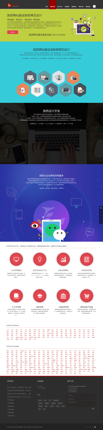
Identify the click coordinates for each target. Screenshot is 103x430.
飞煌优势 (67, 6)
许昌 (12, 356)
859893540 (73, 391)
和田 (84, 364)
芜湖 (62, 337)
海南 (44, 373)
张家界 (93, 337)
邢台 (75, 331)
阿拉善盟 (53, 371)
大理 (12, 358)
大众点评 (52, 406)
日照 (57, 360)
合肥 (35, 352)
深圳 (44, 330)
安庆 (75, 352)
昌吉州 (84, 365)
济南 (93, 331)
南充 (21, 333)
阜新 (30, 365)
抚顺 (48, 364)
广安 (88, 335)
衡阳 (62, 331)
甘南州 (39, 369)
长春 (35, 331)
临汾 (93, 354)
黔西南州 (53, 360)
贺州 (93, 364)
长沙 (80, 331)
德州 (30, 333)
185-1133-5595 (73, 388)
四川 (53, 373)
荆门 (39, 360)
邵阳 (62, 351)
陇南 (8, 362)
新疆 (75, 373)
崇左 (88, 364)
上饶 (75, 351)
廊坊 (80, 354)
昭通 (84, 352)
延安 (75, 337)
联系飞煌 (81, 6)
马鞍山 (8, 339)
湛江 (84, 331)
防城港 (17, 369)
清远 (66, 356)
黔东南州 (89, 356)
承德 (93, 356)
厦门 (80, 335)
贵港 (21, 356)
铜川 (21, 369)
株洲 (44, 356)
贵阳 (30, 335)
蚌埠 (93, 335)
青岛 (75, 330)
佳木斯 (17, 362)
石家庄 (48, 330)
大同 (44, 358)
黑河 (53, 365)
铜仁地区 (85, 358)
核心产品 (59, 6)
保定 (30, 351)
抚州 (44, 335)
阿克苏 (84, 362)
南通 (53, 331)
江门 (17, 335)
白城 (80, 364)
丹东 (62, 362)
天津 (12, 330)
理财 (63, 406)
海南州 (17, 371)
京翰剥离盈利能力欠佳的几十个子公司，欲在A (18, 397)
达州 (39, 333)
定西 (71, 360)
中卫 (80, 367)
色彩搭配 (53, 403)
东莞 (12, 331)
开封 (88, 333)
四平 (21, 358)
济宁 (26, 331)
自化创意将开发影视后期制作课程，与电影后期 (19, 390)
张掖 (21, 339)
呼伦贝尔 (22, 362)
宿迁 (84, 333)
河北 (66, 371)
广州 (8, 330)
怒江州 (71, 369)
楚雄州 (75, 360)
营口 (75, 362)
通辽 (75, 358)
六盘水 (35, 337)
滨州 (53, 356)
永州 (88, 352)
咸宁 (57, 362)
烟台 (88, 331)
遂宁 (62, 358)
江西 (21, 373)
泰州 (39, 354)
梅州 (17, 356)
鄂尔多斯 (13, 365)
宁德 (48, 360)
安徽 (66, 373)
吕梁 (62, 356)
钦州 (88, 358)
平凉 (71, 364)
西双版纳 (67, 367)
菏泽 (44, 351)
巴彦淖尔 (22, 351)
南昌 (57, 333)
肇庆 (39, 356)
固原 (39, 367)
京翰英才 (60, 403)
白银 (48, 365)
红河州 (66, 354)
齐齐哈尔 (49, 333)
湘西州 (26, 362)
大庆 (26, 337)
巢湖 (48, 335)
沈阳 (21, 331)
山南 (35, 371)
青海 (88, 371)
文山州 (84, 356)
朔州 (39, 365)
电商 (39, 409)
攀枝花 (17, 339)
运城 (8, 354)
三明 (48, 362)
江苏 (8, 373)
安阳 (93, 352)
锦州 (80, 358)
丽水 (57, 364)
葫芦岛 (93, 360)
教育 (46, 406)
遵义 (84, 351)
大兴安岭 (85, 369)
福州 (71, 331)
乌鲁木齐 (18, 337)
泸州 (35, 335)
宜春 (62, 352)
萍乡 (26, 365)
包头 (53, 337)
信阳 (88, 351)
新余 (62, 367)
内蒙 (12, 351)
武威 (35, 365)
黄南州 (44, 371)
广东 (30, 373)
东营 (75, 364)
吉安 (21, 354)
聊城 (21, 352)
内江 (26, 351)
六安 (44, 352)
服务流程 (74, 6)
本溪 (44, 365)
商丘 (48, 331)
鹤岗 (84, 367)
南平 (84, 360)
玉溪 (17, 364)
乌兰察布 (45, 364)
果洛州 (62, 371)
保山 (44, 362)
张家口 (84, 354)
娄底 (48, 356)
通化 (12, 364)
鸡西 (17, 365)
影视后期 (40, 406)
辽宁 (75, 371)
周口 (39, 351)
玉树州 (30, 371)
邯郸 (62, 330)
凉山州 (53, 354)
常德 (26, 352)
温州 (66, 330)
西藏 (8, 351)
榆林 (30, 358)
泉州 (17, 331)
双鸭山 (80, 365)
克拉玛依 (26, 371)
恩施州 (48, 358)
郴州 (48, 354)
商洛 (93, 362)
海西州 (89, 369)
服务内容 (52, 6)
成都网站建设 (10, 406)
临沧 (66, 362)
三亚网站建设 (10, 415)
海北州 (39, 371)
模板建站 (47, 403)
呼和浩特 (31, 337)
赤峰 (88, 354)
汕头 (44, 333)
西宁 (71, 337)
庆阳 (35, 364)
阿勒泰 (57, 369)
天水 (57, 358)
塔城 (44, 367)
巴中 (53, 358)
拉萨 (66, 369)
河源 (12, 360)
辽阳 (21, 365)
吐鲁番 (53, 369)
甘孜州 (75, 367)
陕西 (57, 373)
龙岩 (12, 362)
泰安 (53, 352)
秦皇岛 (21, 337)
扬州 (12, 335)
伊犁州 (53, 362)
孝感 (71, 333)
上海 (26, 330)
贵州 (62, 373)
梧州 (30, 360)
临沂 (53, 330)
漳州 (26, 354)
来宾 (66, 364)
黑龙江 (80, 371)
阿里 (17, 351)
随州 (39, 364)
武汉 (57, 330)
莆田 (44, 337)
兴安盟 (57, 365)
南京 (30, 331)
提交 (93, 409)
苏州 (39, 330)
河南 (93, 371)
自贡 (48, 337)
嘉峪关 (48, 371)
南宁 (71, 351)
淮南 (8, 364)
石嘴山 (26, 369)
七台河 (8, 369)
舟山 (71, 367)
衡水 (26, 335)
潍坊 (71, 330)
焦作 (80, 356)
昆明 (12, 333)
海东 (93, 365)
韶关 (44, 360)
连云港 (75, 354)
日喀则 (35, 369)
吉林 (21, 335)
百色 (8, 358)
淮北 (62, 364)
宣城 (39, 362)
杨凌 (57, 371)
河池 (26, 358)
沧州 (66, 331)
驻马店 (57, 351)
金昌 (93, 369)
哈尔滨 (35, 330)
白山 (26, 367)
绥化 (66, 352)
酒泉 (30, 339)
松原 (35, 360)
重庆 (30, 330)
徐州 (88, 330)
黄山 (17, 367)
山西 (48, 373)
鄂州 (88, 367)
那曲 (8, 371)
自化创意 (40, 403)
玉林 (57, 352)
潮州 (80, 360)
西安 (93, 330)
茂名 (17, 352)
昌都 (48, 369)
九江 (80, 333)
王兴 (50, 400)
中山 (8, 337)
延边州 (30, 364)
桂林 (75, 333)
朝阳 (8, 360)
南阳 (35, 351)
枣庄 (57, 356)
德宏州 (48, 367)
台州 (93, 351)
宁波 (39, 331)
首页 (47, 6)
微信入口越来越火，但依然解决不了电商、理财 (19, 387)
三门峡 (66, 337)
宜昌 (26, 356)
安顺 (21, 364)
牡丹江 (62, 360)
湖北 (12, 373)
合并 (44, 409)
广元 (57, 337)
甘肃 (84, 371)
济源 (44, 369)
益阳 (8, 356)
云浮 (88, 362)
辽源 (53, 367)
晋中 (66, 358)
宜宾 (71, 354)
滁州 (35, 356)
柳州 (53, 335)
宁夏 (80, 373)
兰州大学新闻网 (42, 388)
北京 (21, 330)
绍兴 (62, 333)
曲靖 (12, 352)
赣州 (8, 331)
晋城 (26, 364)
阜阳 (48, 351)
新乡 (30, 352)
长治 (39, 358)
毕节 (80, 351)
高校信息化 (56, 400)
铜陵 (30, 369)
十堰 (35, 358)
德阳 (75, 335)
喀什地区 (31, 356)
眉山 (17, 360)
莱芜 (21, 367)
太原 (39, 335)
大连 (66, 351)
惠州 (93, 333)
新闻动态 (88, 6)
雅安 (75, 365)
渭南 (80, 352)
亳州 (17, 354)
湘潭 (57, 335)
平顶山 (12, 354)
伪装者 (40, 400)
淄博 (57, 354)
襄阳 (48, 352)
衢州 (53, 364)
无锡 (17, 333)
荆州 (39, 352)
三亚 (35, 339)
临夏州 (8, 365)
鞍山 (71, 356)
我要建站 (12, 32)
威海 (39, 337)
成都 (17, 330)
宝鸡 (62, 335)
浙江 (26, 373)
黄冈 (26, 333)
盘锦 (8, 367)
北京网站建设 (10, 409)
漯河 (30, 362)
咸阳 (66, 333)
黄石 (71, 362)
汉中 (17, 358)
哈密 (62, 369)
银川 (84, 337)
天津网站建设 (10, 403)
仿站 (45, 400)
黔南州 (71, 358)
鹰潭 (26, 339)
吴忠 (35, 367)
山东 (71, 371)
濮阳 (75, 356)
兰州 (71, 335)
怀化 (35, 354)
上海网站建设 (10, 412)
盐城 (53, 351)
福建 (39, 373)
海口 (80, 337)
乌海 (75, 369)
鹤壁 (66, 365)
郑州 (84, 330)
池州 (88, 365)
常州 (8, 335)
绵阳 (44, 354)
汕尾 (21, 360)
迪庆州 (21, 371)
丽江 (12, 339)
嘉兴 (62, 354)
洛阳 (8, 333)
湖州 (26, 360)
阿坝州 (12, 369)
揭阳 (8, 352)
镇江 (12, 337)
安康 (88, 360)
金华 (71, 352)
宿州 (53, 333)
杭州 (80, 330)
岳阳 (35, 333)
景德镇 (62, 365)
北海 (71, 365)
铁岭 (66, 360)
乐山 (84, 335)
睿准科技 (40, 386)
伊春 (57, 367)
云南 (35, 373)
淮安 (30, 354)
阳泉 (12, 367)
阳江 (80, 362)
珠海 (88, 337)
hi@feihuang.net (73, 390)
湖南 (17, 373)
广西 (71, 373)
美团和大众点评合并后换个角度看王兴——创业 (19, 393)
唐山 (44, 331)
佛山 (57, 331)
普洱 (35, 362)
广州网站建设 (10, 400)
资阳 (66, 335)
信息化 (58, 406)
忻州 (93, 358)
